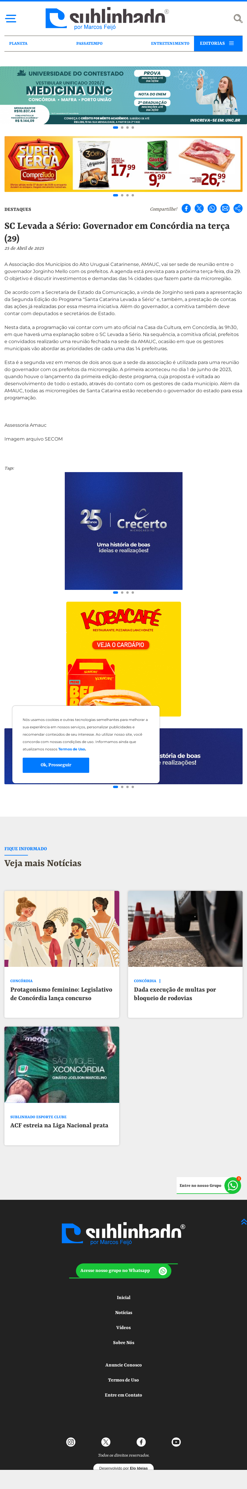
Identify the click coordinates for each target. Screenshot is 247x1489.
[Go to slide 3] (127, 127)
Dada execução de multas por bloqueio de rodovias (175, 994)
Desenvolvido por (123, 1447)
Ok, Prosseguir (56, 765)
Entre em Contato (123, 1374)
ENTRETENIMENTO (170, 43)
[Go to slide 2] (122, 127)
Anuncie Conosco (123, 1344)
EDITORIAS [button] (212, 43)
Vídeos (123, 1307)
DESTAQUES (17, 209)
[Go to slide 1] (115, 127)
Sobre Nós (123, 1322)
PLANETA (18, 43)
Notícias (123, 1292)
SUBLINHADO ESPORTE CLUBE (38, 1117)
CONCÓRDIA (21, 981)
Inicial (123, 1277)
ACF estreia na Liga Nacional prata (59, 1125)
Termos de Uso (123, 1359)
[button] (123, 1250)
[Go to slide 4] (133, 127)
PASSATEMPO (89, 43)
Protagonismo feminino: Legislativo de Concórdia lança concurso (61, 994)
